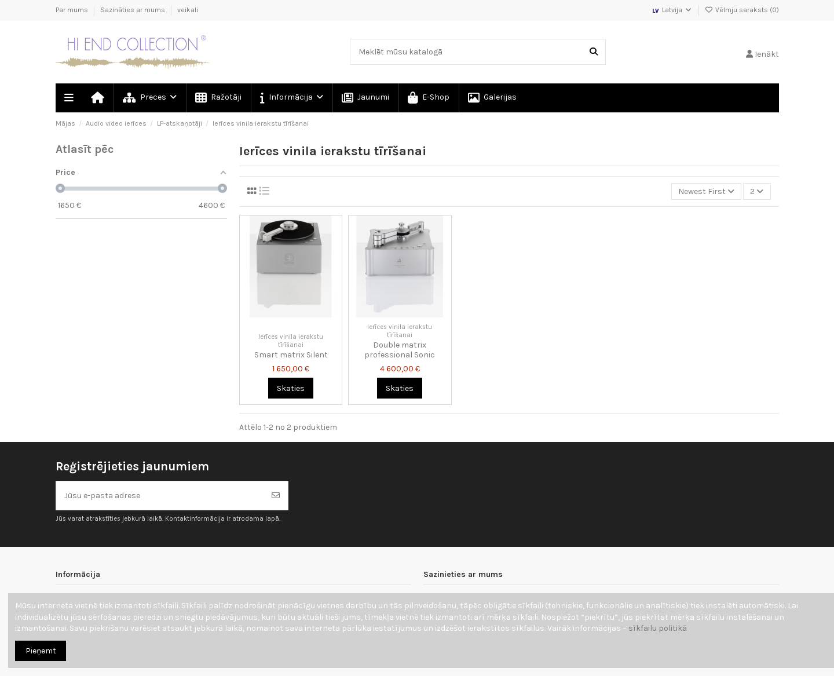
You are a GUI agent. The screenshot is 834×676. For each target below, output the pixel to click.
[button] (291, 97)
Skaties (291, 388)
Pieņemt (40, 651)
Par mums (73, 10)
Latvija (672, 10)
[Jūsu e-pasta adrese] (160, 495)
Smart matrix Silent (291, 355)
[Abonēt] (276, 495)
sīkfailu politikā (657, 628)
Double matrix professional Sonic (399, 350)
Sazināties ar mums (133, 10)
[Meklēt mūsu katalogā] (593, 52)
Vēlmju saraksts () (742, 10)
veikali (187, 10)
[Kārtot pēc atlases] (706, 191)
